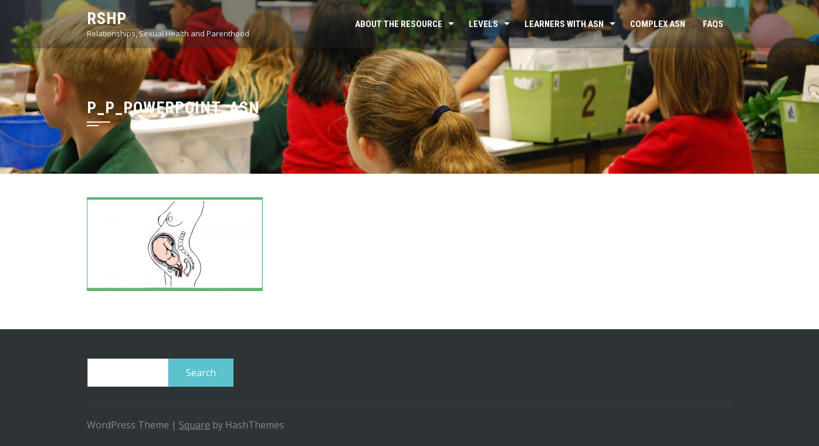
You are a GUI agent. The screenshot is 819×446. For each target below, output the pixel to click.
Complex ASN (657, 24)
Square (194, 424)
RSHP (107, 18)
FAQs (713, 24)
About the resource (398, 24)
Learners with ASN (564, 24)
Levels (483, 24)
